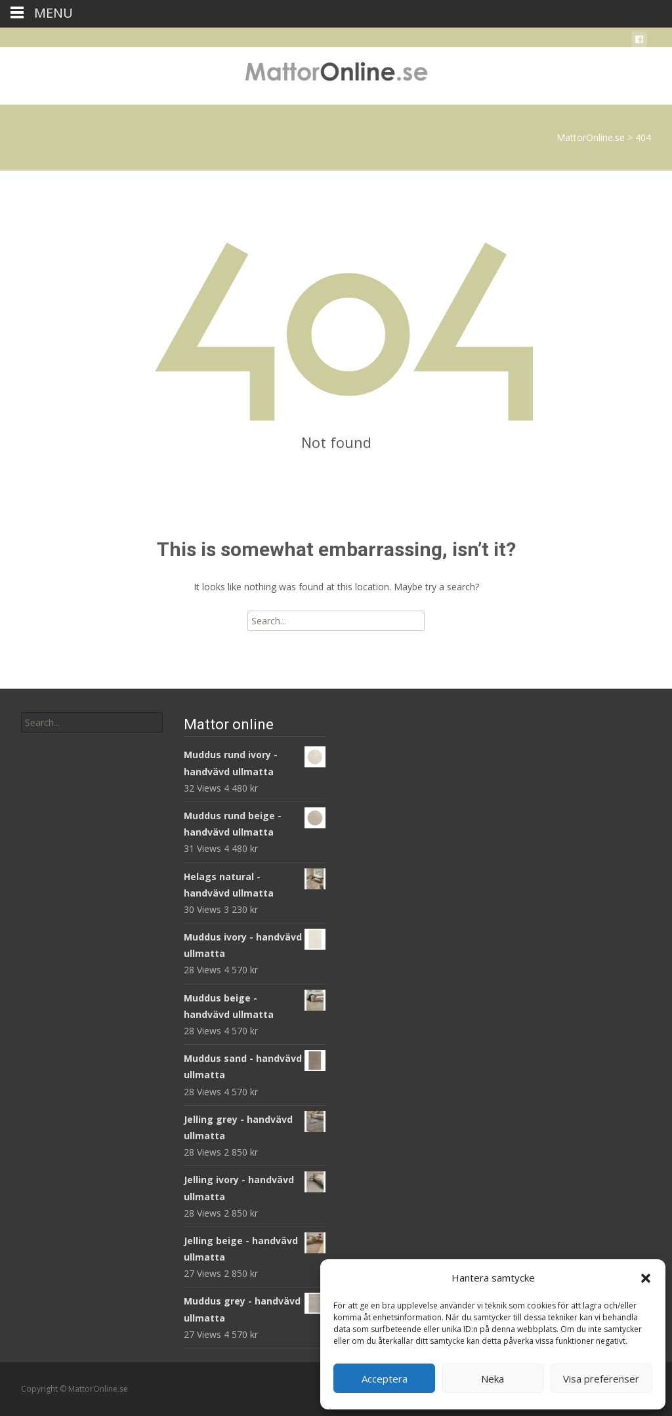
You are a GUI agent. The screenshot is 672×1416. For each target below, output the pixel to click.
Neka (492, 1378)
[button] (645, 1278)
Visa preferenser (601, 1378)
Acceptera (385, 1378)
